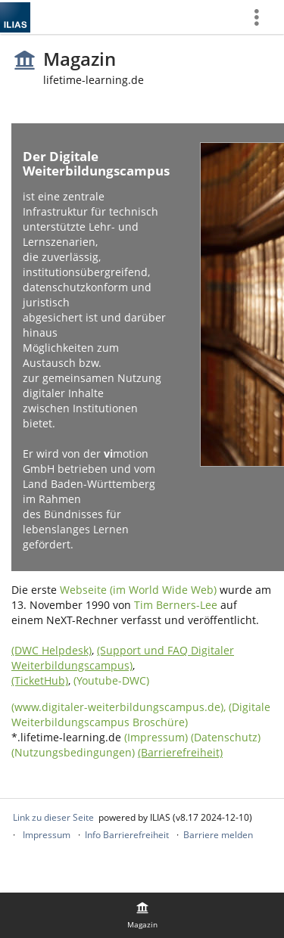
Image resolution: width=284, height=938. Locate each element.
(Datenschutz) (226, 737)
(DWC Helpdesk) (51, 650)
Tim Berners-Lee (175, 605)
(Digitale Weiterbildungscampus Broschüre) (140, 714)
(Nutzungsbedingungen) (73, 752)
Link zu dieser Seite (53, 817)
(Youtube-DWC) (111, 680)
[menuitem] (262, 17)
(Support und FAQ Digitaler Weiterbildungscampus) (122, 657)
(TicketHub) (39, 680)
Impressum (46, 834)
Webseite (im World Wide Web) (138, 589)
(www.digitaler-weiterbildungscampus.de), (120, 707)
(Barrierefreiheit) (180, 752)
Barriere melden (218, 834)
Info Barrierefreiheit (127, 834)
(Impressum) (156, 737)
